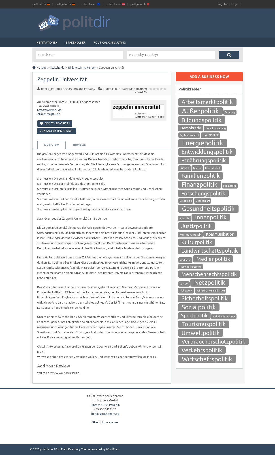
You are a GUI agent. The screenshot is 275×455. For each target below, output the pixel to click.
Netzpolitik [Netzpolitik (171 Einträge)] (209, 282)
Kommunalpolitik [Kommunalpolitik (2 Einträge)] (190, 234)
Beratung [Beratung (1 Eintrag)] (230, 112)
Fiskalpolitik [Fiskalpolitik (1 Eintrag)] (230, 186)
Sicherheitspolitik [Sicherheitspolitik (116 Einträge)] (204, 298)
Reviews (79, 145)
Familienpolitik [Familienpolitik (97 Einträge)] (200, 175)
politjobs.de (65, 4)
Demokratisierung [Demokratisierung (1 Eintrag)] (215, 128)
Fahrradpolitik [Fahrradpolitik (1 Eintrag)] (213, 168)
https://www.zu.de (49, 109)
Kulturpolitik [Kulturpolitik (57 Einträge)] (196, 242)
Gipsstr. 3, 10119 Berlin (105, 404)
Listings (43, 67)
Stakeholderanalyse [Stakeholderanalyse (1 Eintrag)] (224, 316)
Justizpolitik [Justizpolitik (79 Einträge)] (196, 226)
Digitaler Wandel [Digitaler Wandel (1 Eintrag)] (189, 135)
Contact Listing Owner (56, 130)
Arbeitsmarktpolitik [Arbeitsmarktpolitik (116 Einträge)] (207, 102)
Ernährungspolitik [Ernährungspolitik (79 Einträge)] (203, 160)
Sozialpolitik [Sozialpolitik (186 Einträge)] (199, 307)
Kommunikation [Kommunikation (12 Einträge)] (220, 234)
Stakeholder (75, 42)
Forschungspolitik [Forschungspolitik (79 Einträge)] (203, 193)
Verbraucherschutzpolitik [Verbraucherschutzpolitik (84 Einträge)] (213, 341)
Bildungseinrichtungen (82, 67)
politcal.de (41, 4)
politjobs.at (115, 4)
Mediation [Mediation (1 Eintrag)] (185, 260)
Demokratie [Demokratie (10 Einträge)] (190, 128)
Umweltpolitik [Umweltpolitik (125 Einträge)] (200, 332)
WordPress (112, 449)
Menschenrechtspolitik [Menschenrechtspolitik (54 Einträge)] (209, 274)
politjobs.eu (90, 4)
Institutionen (47, 42)
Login (234, 4)
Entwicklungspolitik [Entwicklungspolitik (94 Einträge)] (206, 152)
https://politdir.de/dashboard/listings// (68, 89)
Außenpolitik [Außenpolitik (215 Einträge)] (200, 110)
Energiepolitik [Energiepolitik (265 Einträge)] (202, 143)
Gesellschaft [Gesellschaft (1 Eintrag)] (203, 200)
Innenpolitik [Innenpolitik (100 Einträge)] (210, 217)
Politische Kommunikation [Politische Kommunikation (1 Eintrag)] (210, 290)
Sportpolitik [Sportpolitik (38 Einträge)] (194, 315)
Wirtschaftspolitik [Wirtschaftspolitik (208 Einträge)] (207, 359)
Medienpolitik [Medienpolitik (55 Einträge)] (213, 259)
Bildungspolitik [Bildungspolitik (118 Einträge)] (201, 120)
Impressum (110, 422)
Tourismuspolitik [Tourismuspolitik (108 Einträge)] (203, 324)
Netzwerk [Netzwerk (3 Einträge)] (186, 290)
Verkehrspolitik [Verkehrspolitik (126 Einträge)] (201, 350)
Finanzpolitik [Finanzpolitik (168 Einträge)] (199, 184)
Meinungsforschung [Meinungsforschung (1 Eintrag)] (190, 266)
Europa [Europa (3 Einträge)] (184, 168)
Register (222, 4)
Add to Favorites (55, 123)
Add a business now (209, 77)
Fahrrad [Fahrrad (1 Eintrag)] (197, 168)
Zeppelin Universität (62, 79)
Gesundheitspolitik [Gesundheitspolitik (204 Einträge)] (208, 208)
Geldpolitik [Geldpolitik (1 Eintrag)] (185, 200)
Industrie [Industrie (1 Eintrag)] (184, 218)
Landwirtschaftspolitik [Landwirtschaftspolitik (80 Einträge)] (209, 250)
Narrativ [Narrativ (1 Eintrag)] (183, 284)
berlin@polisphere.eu (105, 413)
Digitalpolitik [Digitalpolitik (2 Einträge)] (211, 135)
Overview (51, 145)
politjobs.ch (139, 4)
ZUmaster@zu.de (48, 113)
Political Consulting (110, 42)
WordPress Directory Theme (72, 449)
